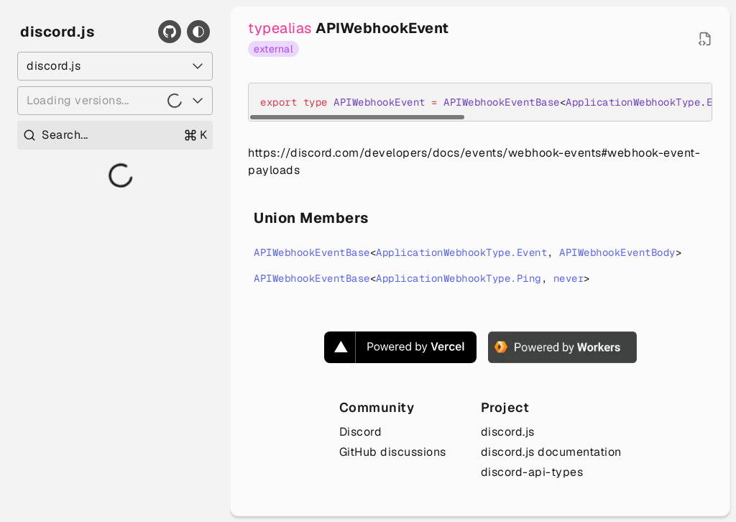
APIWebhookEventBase (312, 252)
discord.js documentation (551, 451)
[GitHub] (169, 31)
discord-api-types (532, 472)
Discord (360, 431)
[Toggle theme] (198, 31)
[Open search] (115, 135)
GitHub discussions (392, 451)
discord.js (57, 31)
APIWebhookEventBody (617, 252)
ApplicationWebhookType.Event (461, 252)
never (568, 278)
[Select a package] (115, 66)
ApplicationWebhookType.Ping (458, 278)
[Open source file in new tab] (705, 39)
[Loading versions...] (115, 100)
